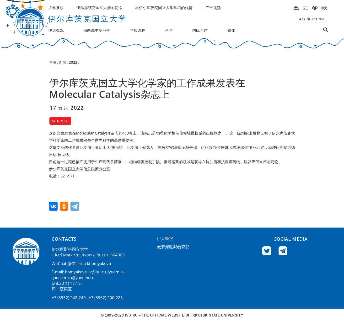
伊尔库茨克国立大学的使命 (99, 7)
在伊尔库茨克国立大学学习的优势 (164, 7)
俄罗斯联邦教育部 (173, 247)
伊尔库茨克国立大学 (87, 18)
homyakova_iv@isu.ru (85, 272)
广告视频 (213, 7)
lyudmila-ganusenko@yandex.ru (88, 274)
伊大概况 (165, 238)
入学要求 (56, 7)
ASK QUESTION (311, 19)
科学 (169, 30)
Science (60, 121)
